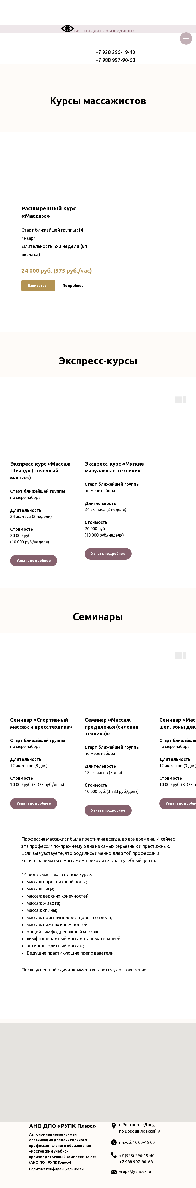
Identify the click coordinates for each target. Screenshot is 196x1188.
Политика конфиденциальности (56, 1169)
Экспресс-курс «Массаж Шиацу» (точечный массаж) (40, 470)
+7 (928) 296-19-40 (136, 1155)
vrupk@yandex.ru (135, 1171)
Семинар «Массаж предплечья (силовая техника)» (111, 726)
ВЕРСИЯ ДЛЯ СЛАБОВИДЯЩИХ (98, 31)
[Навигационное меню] (186, 38)
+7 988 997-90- (133, 1162)
